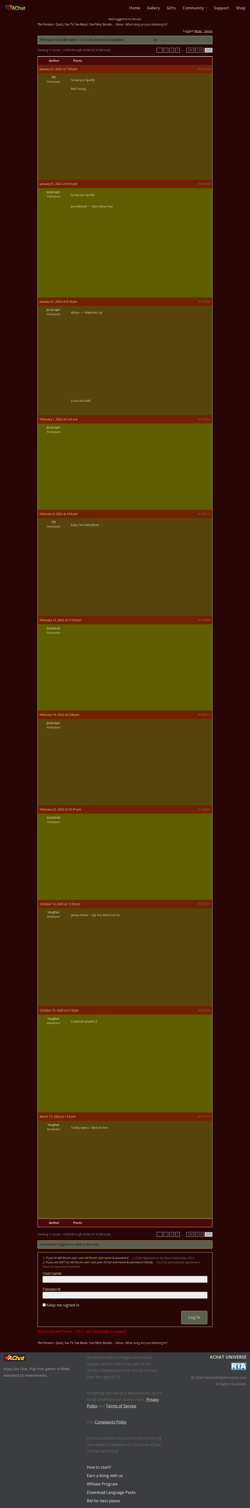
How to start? (99, 1467)
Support (221, 8)
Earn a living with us (105, 1475)
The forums (45, 24)
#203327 (204, 904)
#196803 (204, 809)
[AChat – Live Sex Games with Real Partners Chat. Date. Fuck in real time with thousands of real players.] (16, 8)
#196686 (204, 620)
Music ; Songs (203, 31)
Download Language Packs (111, 1492)
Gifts (171, 8)
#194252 (204, 419)
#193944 (204, 69)
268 (190, 50)
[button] (206, 8)
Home (134, 8)
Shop (240, 8)
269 (199, 50)
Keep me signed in (62, 1305)
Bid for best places (103, 1500)
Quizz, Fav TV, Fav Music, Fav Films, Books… (85, 24)
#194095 (204, 302)
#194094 (204, 184)
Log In (194, 1317)
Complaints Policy (111, 1422)
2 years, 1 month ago (138, 40)
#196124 (204, 514)
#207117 (204, 1117)
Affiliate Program (102, 1484)
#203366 (204, 1010)
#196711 (204, 715)
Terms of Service (121, 1406)
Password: (52, 1289)
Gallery (153, 8)
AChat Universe (228, 1357)
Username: (52, 1273)
